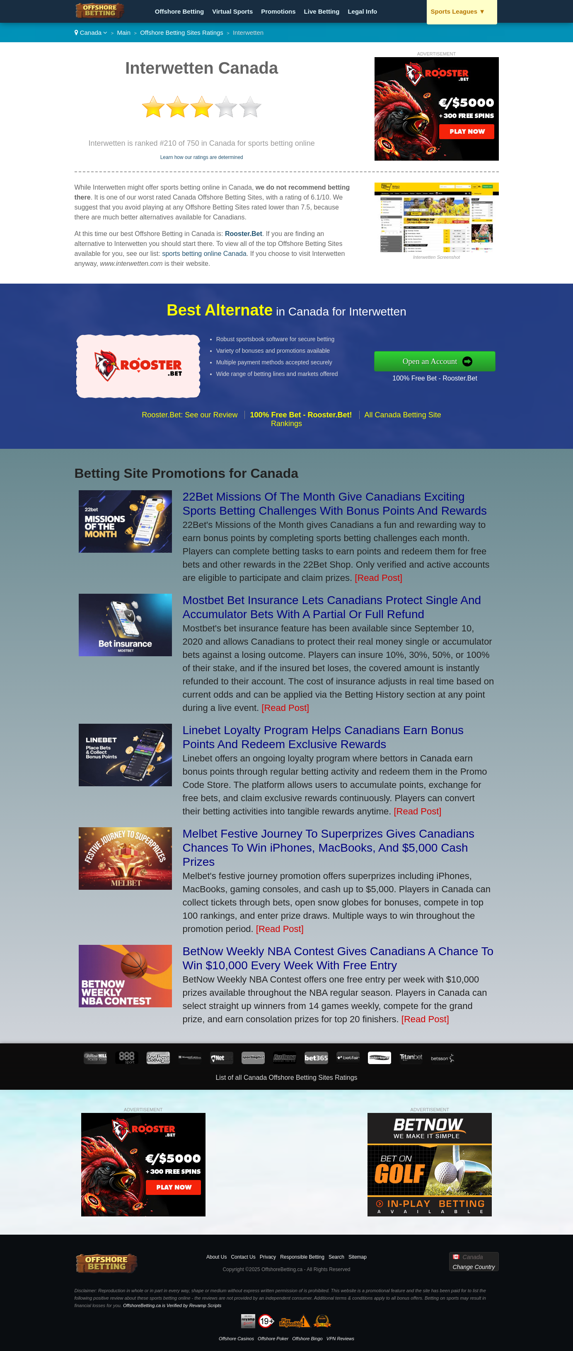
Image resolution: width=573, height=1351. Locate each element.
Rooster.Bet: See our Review (189, 435)
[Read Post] (378, 578)
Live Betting (322, 11)
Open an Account (452, 360)
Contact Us (243, 1257)
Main (124, 32)
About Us (216, 1257)
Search (336, 1257)
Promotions (278, 11)
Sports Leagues (458, 11)
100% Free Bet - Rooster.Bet (456, 375)
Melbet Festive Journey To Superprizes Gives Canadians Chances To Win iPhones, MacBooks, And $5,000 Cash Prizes (329, 847)
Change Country (474, 1267)
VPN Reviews (340, 1338)
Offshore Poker (273, 1338)
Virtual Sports (232, 11)
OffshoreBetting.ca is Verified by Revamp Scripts (172, 1305)
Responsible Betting (302, 1257)
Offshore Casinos (236, 1338)
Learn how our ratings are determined (201, 157)
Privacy (268, 1257)
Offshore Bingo (307, 1338)
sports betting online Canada (204, 253)
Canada (91, 32)
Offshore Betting (179, 11)
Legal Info (362, 11)
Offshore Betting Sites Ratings (181, 32)
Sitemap (357, 1257)
